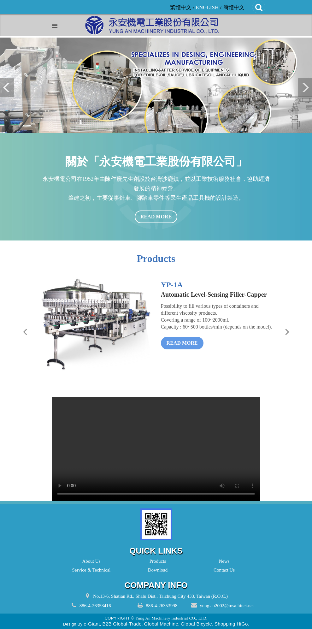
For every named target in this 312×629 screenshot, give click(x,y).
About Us (90, 561)
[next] (287, 332)
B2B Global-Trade (121, 623)
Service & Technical (90, 570)
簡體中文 (233, 7)
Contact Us (222, 570)
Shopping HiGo (231, 623)
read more (156, 216)
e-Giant (92, 623)
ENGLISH (207, 7)
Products (156, 561)
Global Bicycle (196, 623)
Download (156, 570)
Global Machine (161, 623)
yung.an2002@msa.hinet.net (227, 605)
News (222, 561)
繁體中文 (180, 7)
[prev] (25, 332)
